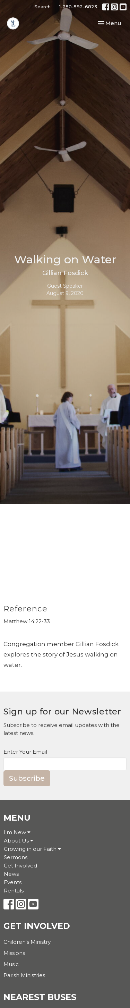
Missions (14, 953)
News (11, 874)
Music (11, 964)
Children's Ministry (27, 942)
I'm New (17, 832)
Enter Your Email (25, 751)
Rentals (14, 890)
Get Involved (20, 865)
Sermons (15, 857)
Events (12, 882)
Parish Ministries (24, 975)
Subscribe (27, 778)
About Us (18, 840)
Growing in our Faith (32, 849)
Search (42, 6)
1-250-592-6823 (78, 6)
